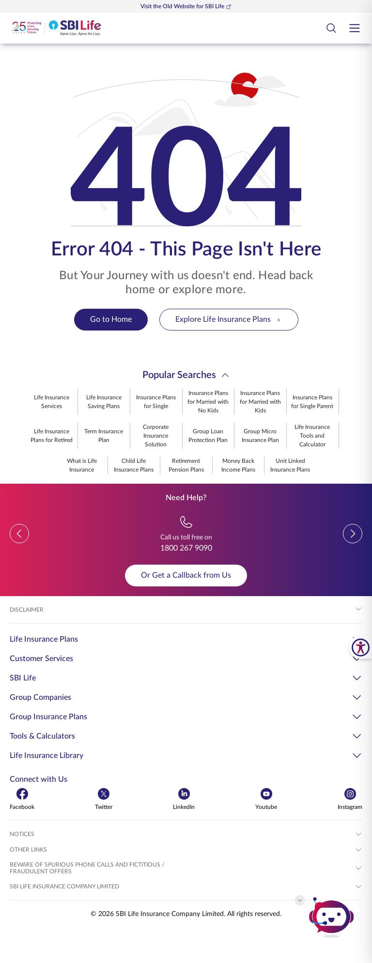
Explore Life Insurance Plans (228, 320)
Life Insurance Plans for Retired (52, 435)
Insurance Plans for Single (156, 402)
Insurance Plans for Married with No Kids (208, 401)
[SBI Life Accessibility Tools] (360, 647)
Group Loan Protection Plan (208, 435)
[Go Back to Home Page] (56, 28)
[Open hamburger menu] (354, 28)
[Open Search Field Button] (331, 28)
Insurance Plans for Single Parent (312, 402)
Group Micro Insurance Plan (260, 435)
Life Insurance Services (51, 402)
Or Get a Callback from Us (186, 575)
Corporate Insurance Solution (156, 435)
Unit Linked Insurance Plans (290, 465)
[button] (19, 533)
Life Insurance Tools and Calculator (312, 435)
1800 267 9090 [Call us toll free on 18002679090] (186, 548)
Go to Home (111, 319)
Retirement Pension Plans (186, 465)
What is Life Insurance (82, 465)
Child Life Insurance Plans (134, 465)
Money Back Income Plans (238, 465)
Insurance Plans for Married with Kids (260, 401)
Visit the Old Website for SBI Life (186, 6)
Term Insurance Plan (103, 435)
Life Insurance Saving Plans (104, 402)
